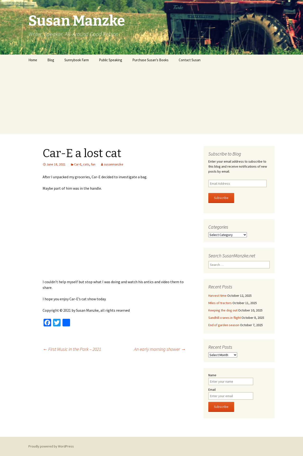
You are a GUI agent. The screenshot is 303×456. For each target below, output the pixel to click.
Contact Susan (190, 60)
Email (212, 389)
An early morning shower (160, 349)
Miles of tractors (220, 303)
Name (212, 375)
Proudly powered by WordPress (51, 446)
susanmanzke (113, 164)
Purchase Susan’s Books (150, 60)
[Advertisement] (151, 101)
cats (86, 164)
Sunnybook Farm (76, 60)
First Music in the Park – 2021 (72, 349)
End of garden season (223, 325)
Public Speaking (110, 60)
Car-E (77, 164)
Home (32, 60)
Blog (50, 60)
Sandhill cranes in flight (224, 317)
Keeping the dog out (222, 310)
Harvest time (217, 295)
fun (93, 164)
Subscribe (221, 198)
